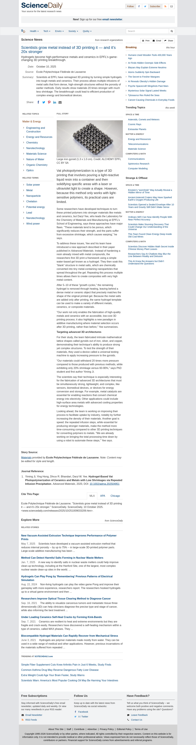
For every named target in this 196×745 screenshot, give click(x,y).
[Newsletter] (171, 6)
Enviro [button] (59, 31)
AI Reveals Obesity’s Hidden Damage (146, 81)
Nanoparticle (33, 196)
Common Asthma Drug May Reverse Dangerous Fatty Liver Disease (60, 670)
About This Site (56, 729)
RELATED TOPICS (31, 114)
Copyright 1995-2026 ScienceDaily (42, 734)
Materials (26, 457)
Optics (30, 170)
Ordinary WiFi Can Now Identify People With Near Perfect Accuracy (150, 218)
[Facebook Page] (139, 6)
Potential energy (35, 207)
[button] (145, 40)
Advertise (92, 729)
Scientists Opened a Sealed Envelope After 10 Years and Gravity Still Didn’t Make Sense (151, 205)
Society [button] (73, 31)
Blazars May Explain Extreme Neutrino (147, 67)
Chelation (31, 201)
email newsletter (112, 19)
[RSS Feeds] (165, 6)
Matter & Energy (32, 121)
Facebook (83, 712)
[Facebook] (38, 102)
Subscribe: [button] (155, 6)
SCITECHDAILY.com (44, 656)
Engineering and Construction (35, 130)
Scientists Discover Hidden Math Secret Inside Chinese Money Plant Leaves (151, 247)
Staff (68, 729)
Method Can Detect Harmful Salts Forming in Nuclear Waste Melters (62, 557)
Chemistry (32, 142)
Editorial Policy (124, 729)
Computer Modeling (138, 168)
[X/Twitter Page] (145, 6)
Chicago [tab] (115, 495)
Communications (136, 159)
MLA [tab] (92, 495)
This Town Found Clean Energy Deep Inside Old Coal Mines (150, 235)
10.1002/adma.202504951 (104, 484)
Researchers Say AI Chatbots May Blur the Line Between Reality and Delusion (149, 255)
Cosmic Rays (134, 124)
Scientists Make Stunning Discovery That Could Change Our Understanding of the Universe (148, 227)
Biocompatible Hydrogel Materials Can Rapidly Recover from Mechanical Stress (69, 635)
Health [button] (34, 31)
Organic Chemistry (36, 165)
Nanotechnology (35, 148)
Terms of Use (141, 729)
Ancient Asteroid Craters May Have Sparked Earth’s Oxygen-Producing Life (150, 198)
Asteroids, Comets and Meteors (143, 119)
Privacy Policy (107, 729)
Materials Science (36, 153)
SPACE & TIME (132, 114)
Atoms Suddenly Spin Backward (144, 72)
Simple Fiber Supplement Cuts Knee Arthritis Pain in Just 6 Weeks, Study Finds (66, 664)
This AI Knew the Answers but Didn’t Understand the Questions (146, 262)
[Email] (60, 102)
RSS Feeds (31, 720)
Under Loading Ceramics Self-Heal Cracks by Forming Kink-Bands (61, 617)
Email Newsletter (33, 715)
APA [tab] (102, 495)
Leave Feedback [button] (139, 715)
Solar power (33, 184)
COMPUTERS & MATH (136, 154)
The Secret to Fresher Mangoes (144, 76)
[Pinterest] (49, 102)
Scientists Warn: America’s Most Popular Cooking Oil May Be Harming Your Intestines (69, 680)
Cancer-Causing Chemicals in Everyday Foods (151, 100)
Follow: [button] (130, 6)
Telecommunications (138, 144)
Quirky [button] (87, 31)
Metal (29, 190)
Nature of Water (35, 159)
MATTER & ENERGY (135, 134)
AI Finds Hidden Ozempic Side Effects (147, 63)
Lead (29, 212)
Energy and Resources (39, 137)
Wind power (33, 223)
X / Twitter (83, 716)
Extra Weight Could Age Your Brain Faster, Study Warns (53, 675)
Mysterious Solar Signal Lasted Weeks (147, 90)
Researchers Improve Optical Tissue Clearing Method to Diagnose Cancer (66, 598)
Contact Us (136, 720)
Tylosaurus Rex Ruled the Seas (143, 95)
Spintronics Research (138, 163)
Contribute (79, 729)
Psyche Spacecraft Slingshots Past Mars (148, 86)
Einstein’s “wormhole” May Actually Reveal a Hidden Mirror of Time (150, 191)
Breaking (131, 47)
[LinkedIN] (55, 102)
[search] (172, 31)
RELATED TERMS (31, 178)
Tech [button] (46, 31)
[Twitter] (44, 102)
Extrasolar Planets (137, 129)
